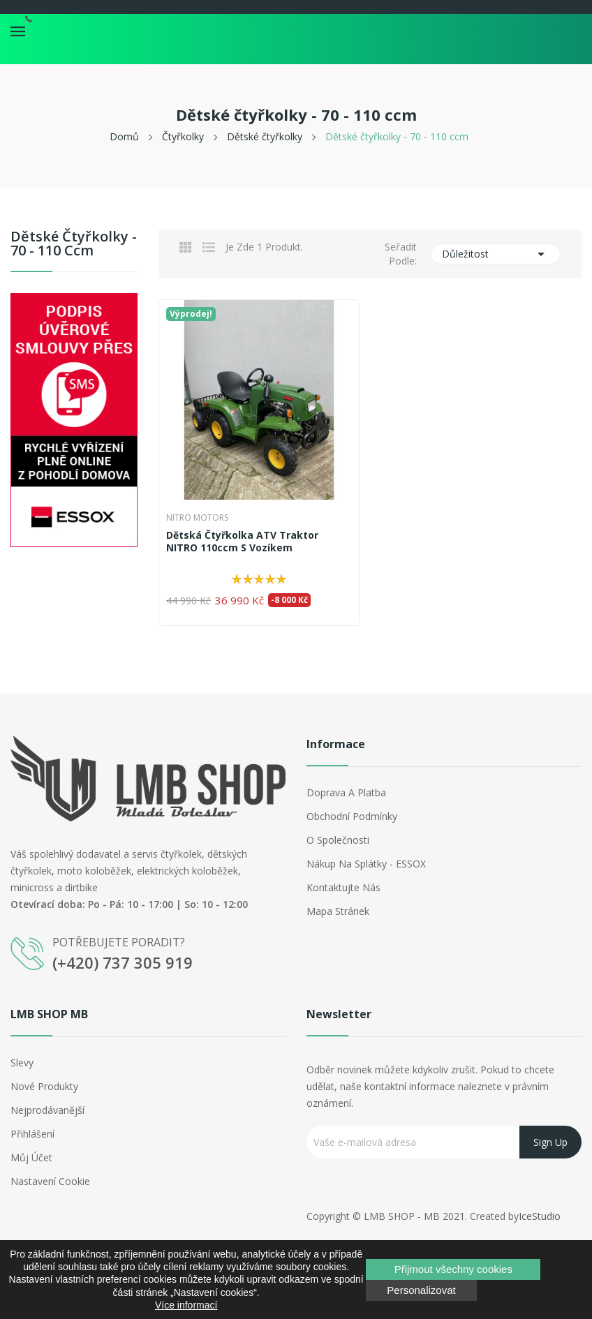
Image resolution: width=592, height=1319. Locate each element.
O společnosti (337, 840)
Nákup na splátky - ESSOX (366, 863)
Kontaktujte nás (343, 887)
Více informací (186, 1305)
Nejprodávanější (47, 1110)
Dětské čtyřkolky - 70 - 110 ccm (73, 245)
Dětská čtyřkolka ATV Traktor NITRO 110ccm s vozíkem (242, 541)
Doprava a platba (346, 792)
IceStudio (540, 1216)
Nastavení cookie (50, 1181)
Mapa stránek (337, 911)
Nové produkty (44, 1086)
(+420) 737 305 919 (122, 962)
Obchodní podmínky (351, 816)
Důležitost (495, 254)
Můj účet (31, 1157)
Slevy (22, 1062)
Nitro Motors (197, 518)
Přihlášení (32, 1133)
